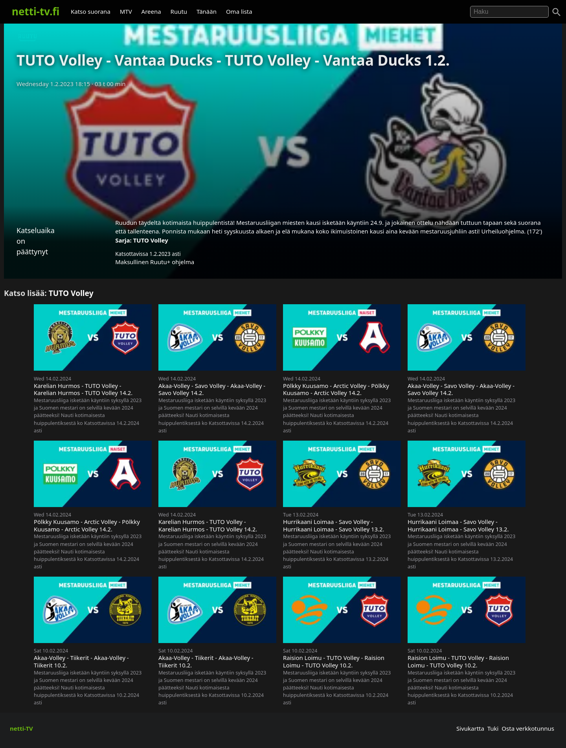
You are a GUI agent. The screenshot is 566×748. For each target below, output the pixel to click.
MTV (126, 11)
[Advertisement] (283, 151)
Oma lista (239, 11)
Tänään (207, 11)
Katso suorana (90, 11)
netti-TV (21, 728)
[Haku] (556, 12)
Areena (151, 11)
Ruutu (179, 11)
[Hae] (509, 12)
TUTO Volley (150, 240)
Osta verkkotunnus (528, 728)
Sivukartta (470, 728)
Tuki (493, 728)
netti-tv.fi (35, 11)
